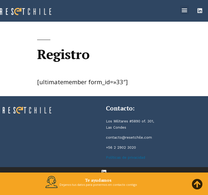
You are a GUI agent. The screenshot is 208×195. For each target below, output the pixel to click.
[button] (184, 9)
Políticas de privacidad (125, 157)
